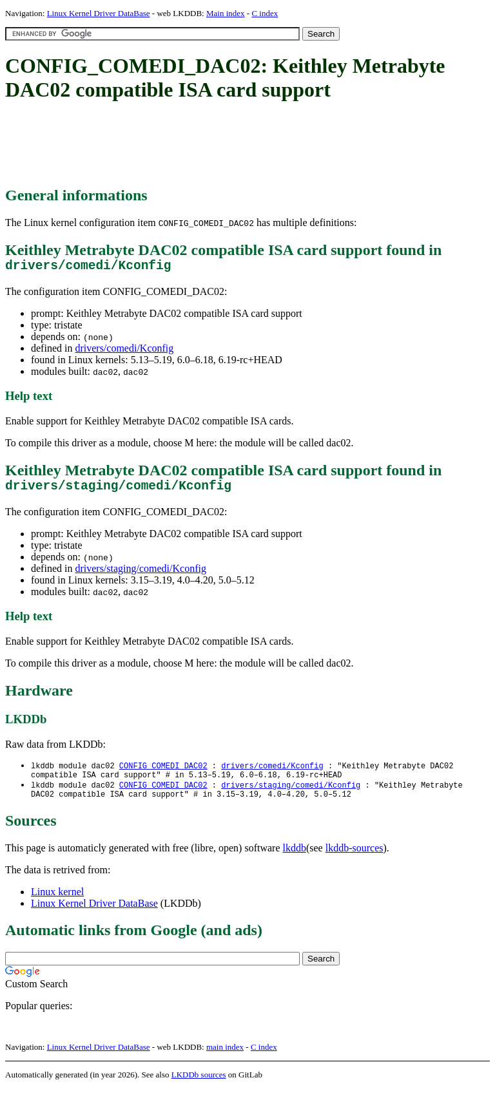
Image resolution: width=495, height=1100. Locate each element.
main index (225, 1058)
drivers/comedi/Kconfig (124, 351)
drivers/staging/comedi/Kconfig (140, 574)
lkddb (294, 859)
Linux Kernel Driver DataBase (98, 13)
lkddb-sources (354, 859)
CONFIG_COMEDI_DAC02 (163, 772)
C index (264, 13)
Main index (225, 13)
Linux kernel (57, 903)
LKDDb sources (198, 1086)
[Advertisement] (239, 145)
